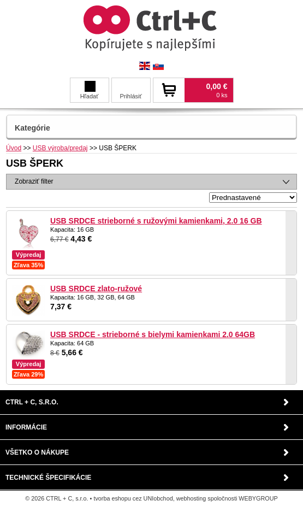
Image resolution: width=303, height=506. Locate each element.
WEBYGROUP (258, 498)
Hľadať (89, 90)
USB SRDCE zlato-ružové (96, 288)
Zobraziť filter (34, 181)
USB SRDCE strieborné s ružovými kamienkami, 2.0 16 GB (156, 220)
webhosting (191, 498)
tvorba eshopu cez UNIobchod (133, 498)
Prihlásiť (130, 96)
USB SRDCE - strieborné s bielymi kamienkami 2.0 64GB (152, 334)
